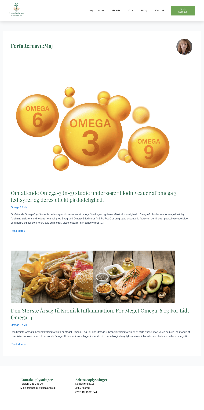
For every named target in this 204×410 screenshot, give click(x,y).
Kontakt (160, 10)
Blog (144, 10)
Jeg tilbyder (96, 10)
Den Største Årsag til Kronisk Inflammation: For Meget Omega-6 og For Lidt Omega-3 (100, 314)
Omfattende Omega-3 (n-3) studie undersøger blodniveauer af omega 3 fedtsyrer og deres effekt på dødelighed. (94, 196)
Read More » (18, 230)
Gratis (116, 10)
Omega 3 (16, 207)
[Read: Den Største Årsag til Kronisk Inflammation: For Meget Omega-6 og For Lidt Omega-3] (93, 276)
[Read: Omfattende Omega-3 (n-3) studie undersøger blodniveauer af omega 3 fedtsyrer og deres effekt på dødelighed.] (93, 127)
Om (130, 10)
